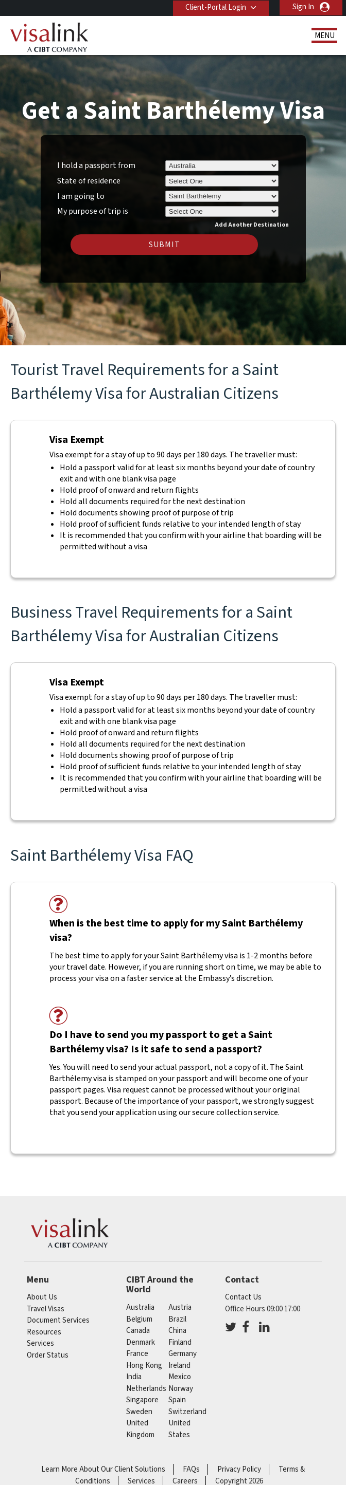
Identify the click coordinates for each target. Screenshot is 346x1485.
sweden (139, 1411)
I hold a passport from (96, 165)
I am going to (81, 196)
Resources (44, 1332)
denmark (140, 1342)
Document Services (58, 1320)
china (177, 1330)
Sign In (303, 7)
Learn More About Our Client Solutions (103, 1469)
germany (182, 1353)
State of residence (88, 181)
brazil (177, 1319)
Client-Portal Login (215, 7)
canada (138, 1330)
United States (179, 1429)
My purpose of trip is (92, 210)
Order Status (47, 1355)
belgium (139, 1319)
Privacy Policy (239, 1469)
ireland (179, 1365)
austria (180, 1307)
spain (177, 1400)
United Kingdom (140, 1429)
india (134, 1376)
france (137, 1353)
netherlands (146, 1388)
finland (180, 1342)
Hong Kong (144, 1365)
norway (180, 1388)
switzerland (187, 1411)
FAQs (191, 1469)
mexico (179, 1376)
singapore (142, 1400)
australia (140, 1307)
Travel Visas (45, 1309)
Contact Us (243, 1297)
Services (40, 1343)
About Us (42, 1297)
